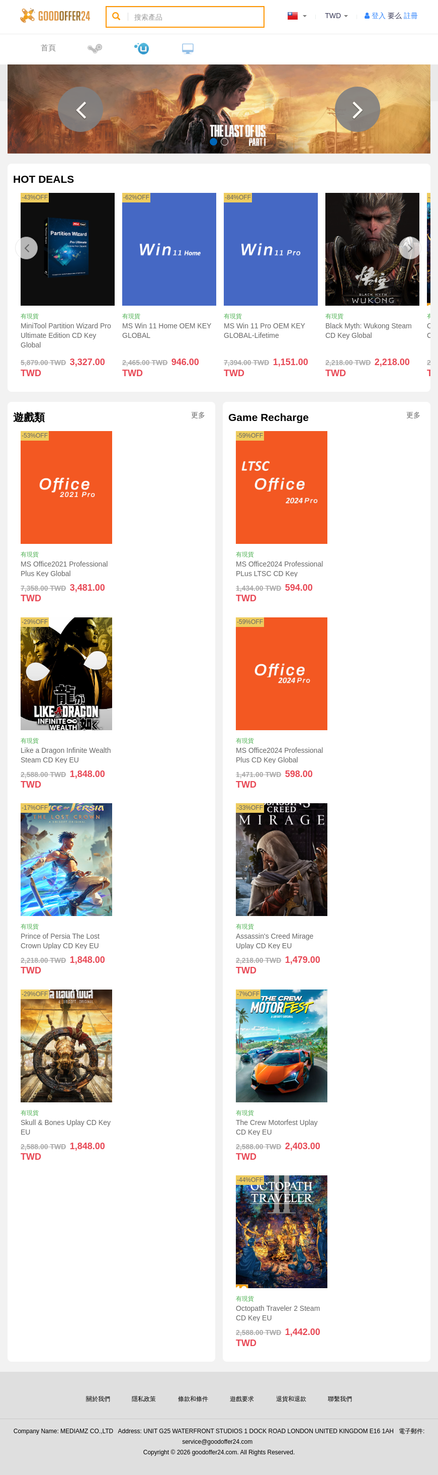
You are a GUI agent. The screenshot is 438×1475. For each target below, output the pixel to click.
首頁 (48, 47)
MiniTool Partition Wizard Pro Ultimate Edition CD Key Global (66, 335)
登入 (379, 16)
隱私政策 (144, 1398)
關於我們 (98, 1398)
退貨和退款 (291, 1398)
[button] (80, 109)
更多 (198, 415)
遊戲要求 (242, 1398)
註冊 (411, 16)
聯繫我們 (340, 1398)
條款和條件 (193, 1398)
